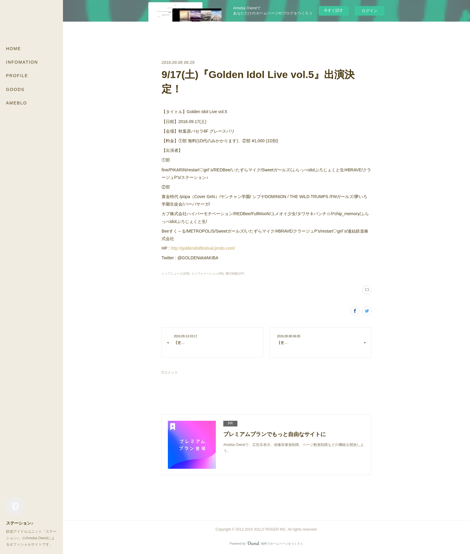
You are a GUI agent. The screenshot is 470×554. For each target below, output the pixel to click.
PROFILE (17, 75)
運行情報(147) (234, 273)
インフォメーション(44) (207, 273)
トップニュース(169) (175, 273)
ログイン (369, 10)
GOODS (15, 89)
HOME (13, 48)
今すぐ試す (333, 10)
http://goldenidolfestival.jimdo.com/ (203, 248)
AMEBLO (16, 103)
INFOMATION (22, 62)
